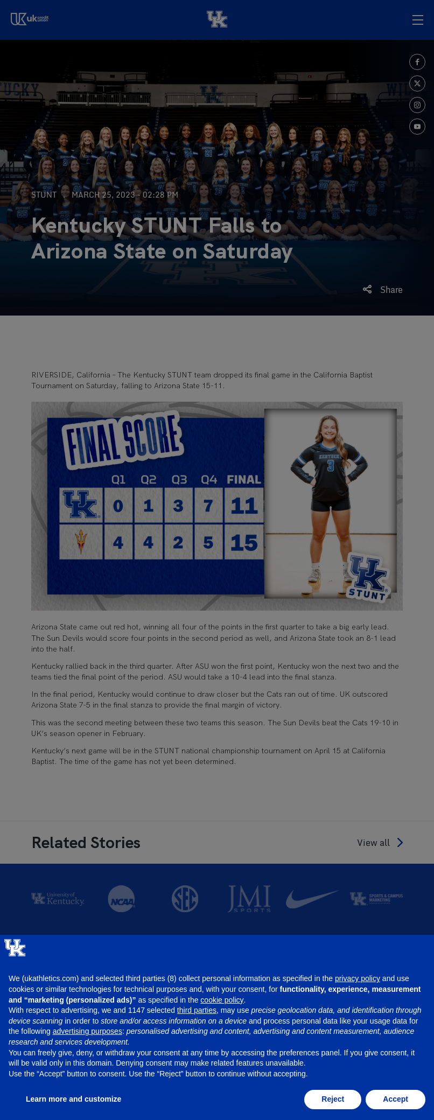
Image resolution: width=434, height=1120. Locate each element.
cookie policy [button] (221, 1000)
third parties (196, 1010)
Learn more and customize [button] (73, 1099)
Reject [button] (332, 1099)
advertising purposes (87, 1031)
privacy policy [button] (357, 978)
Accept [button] (395, 1099)
